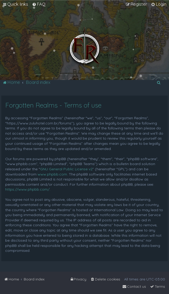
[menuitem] (38, 4)
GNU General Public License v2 (66, 169)
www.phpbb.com (52, 174)
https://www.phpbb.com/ (27, 189)
